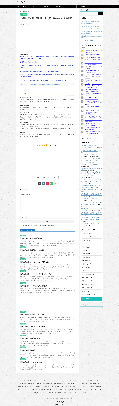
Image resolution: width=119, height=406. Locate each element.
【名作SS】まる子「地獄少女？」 (89, 162)
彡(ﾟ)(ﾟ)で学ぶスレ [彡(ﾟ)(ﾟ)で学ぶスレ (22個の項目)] (29, 385)
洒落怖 (34, 6)
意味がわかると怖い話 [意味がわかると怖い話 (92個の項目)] (66, 385)
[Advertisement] (32, 36)
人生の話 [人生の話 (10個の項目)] (39, 382)
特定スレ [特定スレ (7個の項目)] (49, 389)
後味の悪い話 (24, 189)
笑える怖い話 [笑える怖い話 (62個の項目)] (78, 389)
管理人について (70, 398)
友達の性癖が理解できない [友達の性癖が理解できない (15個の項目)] (60, 382)
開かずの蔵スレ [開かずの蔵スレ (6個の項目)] (58, 392)
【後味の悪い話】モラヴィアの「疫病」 (30, 361)
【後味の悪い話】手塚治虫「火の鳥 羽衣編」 (31, 326)
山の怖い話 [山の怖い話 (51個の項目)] (20, 385)
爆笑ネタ (46, 6)
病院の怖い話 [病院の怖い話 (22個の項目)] (63, 389)
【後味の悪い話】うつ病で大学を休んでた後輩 (32, 285)
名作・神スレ (70, 6)
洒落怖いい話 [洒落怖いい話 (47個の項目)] (34, 389)
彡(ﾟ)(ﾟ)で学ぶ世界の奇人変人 (88, 149)
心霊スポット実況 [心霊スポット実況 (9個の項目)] (55, 385)
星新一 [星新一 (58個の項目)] (84, 385)
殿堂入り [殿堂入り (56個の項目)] (20, 389)
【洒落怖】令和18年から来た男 (88, 187)
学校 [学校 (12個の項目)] (77, 382)
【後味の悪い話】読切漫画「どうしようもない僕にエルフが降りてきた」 (91, 27)
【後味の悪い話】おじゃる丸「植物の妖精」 (31, 237)
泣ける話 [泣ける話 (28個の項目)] (27, 389)
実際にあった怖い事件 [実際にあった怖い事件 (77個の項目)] (94, 382)
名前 (21, 214)
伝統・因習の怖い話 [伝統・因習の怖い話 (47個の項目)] (47, 382)
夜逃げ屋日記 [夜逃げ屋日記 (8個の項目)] (71, 382)
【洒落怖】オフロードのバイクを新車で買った (91, 36)
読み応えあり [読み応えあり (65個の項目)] (44, 392)
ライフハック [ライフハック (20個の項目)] (23, 382)
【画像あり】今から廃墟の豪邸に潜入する (91, 153)
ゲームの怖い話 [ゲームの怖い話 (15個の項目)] (41, 379)
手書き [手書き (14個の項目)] (79, 385)
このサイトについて (50, 398)
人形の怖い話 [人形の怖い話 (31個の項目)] (31, 382)
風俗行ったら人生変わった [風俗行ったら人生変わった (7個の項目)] (74, 392)
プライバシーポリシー (60, 398)
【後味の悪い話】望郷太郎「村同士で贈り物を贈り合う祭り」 (91, 22)
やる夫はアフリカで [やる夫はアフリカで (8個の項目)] (31, 379)
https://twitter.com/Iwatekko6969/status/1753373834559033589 (45, 84)
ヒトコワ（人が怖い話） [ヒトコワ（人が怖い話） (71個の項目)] (71, 379)
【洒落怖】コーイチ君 (86, 40)
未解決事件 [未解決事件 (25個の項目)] (98, 385)
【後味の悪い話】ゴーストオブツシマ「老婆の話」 (33, 261)
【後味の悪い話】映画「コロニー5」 (29, 337)
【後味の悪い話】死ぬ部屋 (26, 349)
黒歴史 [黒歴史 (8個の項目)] (84, 392)
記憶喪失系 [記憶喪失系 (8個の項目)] (35, 392)
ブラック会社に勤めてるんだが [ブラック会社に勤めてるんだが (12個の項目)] (86, 379)
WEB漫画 (83, 6)
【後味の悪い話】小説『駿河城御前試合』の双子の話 (91, 32)
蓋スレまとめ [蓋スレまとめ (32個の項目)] (98, 389)
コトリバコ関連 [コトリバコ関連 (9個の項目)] (50, 379)
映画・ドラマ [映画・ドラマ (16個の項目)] (91, 385)
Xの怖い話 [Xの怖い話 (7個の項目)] (22, 379)
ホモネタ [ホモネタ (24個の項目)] (97, 379)
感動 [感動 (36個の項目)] (74, 385)
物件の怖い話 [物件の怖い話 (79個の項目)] (42, 389)
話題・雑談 (58, 6)
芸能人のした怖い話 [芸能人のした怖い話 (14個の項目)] (88, 389)
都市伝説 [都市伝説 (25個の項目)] (51, 392)
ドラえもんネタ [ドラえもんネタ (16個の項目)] (60, 379)
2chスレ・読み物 (22, 6)
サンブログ (21, 2)
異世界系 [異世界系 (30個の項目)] (56, 389)
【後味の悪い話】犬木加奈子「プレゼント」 (31, 314)
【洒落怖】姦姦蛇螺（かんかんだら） (90, 216)
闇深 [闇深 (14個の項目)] (65, 392)
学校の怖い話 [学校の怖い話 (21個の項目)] (84, 382)
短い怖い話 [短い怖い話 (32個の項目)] (70, 389)
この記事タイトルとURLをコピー (47, 177)
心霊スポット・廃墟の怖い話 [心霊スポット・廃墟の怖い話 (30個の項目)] (42, 385)
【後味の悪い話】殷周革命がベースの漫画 (30, 249)
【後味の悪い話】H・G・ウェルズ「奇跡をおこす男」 (34, 273)
